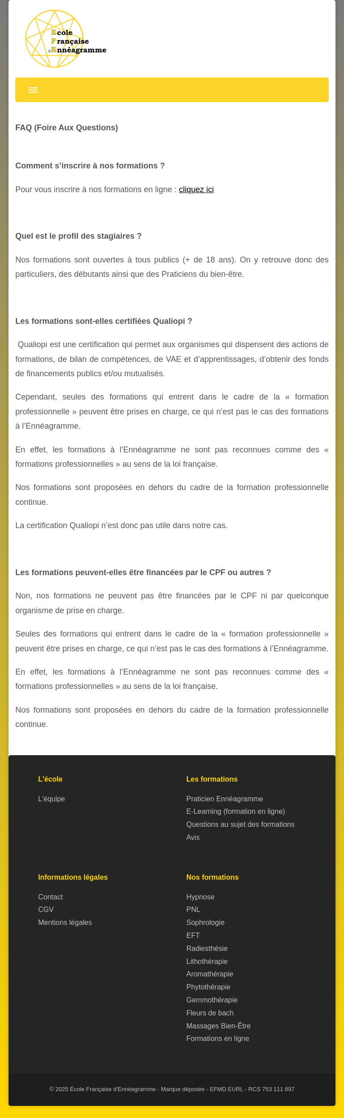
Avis (193, 837)
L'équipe (51, 799)
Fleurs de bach (210, 1013)
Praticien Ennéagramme (224, 799)
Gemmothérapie (212, 1000)
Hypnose (200, 897)
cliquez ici (196, 189)
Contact (50, 897)
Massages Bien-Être (218, 1026)
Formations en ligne (217, 1038)
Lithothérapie (207, 961)
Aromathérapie (209, 974)
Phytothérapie (208, 987)
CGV (46, 909)
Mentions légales (65, 922)
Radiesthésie (207, 948)
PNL (193, 909)
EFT (193, 935)
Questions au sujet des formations (240, 824)
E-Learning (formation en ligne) (235, 811)
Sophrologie (205, 922)
